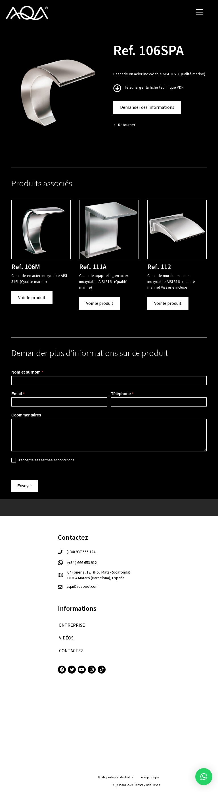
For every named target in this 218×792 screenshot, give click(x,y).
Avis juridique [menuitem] (150, 777)
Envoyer (24, 485)
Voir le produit (32, 298)
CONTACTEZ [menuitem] (71, 651)
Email (18, 393)
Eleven (156, 785)
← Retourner (124, 125)
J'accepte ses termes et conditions (42, 460)
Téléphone (122, 393)
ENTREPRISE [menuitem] (72, 625)
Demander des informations (147, 107)
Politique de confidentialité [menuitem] (115, 777)
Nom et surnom (27, 372)
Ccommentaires (26, 415)
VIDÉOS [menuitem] (66, 638)
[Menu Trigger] (199, 12)
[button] (203, 776)
